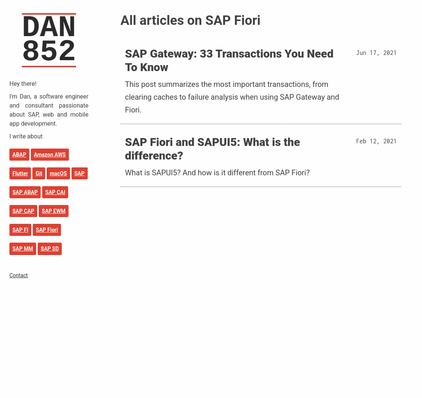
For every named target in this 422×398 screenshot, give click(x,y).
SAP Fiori (47, 230)
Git (38, 173)
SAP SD (50, 249)
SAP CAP (23, 211)
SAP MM (22, 249)
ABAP (19, 155)
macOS (58, 173)
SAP (80, 173)
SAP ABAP (25, 192)
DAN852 (49, 40)
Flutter (20, 173)
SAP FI (20, 230)
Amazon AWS (50, 155)
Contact (18, 275)
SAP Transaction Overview (40, 283)
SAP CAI (55, 192)
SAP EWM (54, 211)
